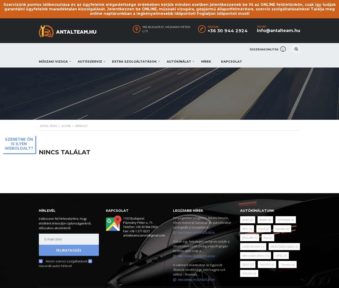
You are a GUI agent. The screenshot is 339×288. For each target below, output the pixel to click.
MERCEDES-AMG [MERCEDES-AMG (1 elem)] (284, 246)
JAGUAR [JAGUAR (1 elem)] (249, 238)
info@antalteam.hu (278, 30)
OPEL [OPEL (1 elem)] (281, 255)
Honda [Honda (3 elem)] (282, 229)
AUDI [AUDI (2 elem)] (247, 220)
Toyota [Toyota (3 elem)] (288, 264)
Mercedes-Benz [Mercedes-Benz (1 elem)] (255, 255)
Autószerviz (90, 61)
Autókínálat (179, 61)
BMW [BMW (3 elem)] (265, 220)
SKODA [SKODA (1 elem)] (267, 264)
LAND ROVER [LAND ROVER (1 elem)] (253, 246)
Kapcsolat (231, 61)
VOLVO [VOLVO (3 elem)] (249, 273)
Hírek (206, 61)
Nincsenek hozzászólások (194, 232)
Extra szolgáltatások (134, 61)
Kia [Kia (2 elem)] (268, 238)
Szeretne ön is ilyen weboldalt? (19, 144)
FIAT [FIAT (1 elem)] (247, 229)
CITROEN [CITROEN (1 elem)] (286, 220)
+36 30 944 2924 (228, 30)
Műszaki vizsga (53, 61)
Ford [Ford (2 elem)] (263, 229)
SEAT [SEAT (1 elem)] (247, 264)
